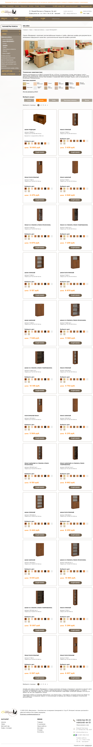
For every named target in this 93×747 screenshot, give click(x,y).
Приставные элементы (9, 49)
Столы (5, 43)
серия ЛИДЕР (6, 53)
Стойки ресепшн (6, 56)
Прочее (5, 51)
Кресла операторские (7, 60)
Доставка (31, 6)
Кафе (43, 18)
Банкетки (3, 66)
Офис (16, 18)
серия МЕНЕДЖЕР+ (8, 41)
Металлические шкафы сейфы (10, 68)
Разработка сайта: (83, 745)
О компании (11, 6)
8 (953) (84, 722)
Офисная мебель (6, 37)
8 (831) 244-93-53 (68, 11)
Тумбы (5, 47)
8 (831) (84, 720)
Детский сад (29, 18)
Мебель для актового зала (8, 64)
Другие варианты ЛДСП (30, 91)
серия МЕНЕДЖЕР (7, 39)
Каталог (17, 6)
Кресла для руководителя (8, 62)
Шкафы (5, 45)
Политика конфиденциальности (30, 714)
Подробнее (39, 152)
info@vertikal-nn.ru (72, 13)
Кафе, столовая (8, 74)
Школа (4, 18)
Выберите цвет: (29, 141)
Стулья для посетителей (8, 58)
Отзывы (37, 6)
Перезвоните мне (86, 6)
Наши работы (24, 6)
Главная (4, 6)
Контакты (42, 6)
